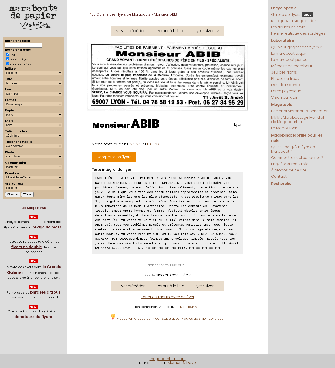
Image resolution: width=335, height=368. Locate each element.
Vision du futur (284, 97)
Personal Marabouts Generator (299, 111)
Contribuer (216, 318)
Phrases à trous (285, 78)
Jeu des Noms (284, 72)
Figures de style (194, 318)
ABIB (145, 124)
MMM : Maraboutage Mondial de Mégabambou (297, 119)
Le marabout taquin (289, 53)
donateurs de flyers (33, 316)
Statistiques (170, 318)
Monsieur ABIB (190, 306)
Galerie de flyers (292, 14)
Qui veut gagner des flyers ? (296, 47)
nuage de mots (47, 227)
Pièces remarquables (130, 318)
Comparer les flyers (113, 157)
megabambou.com (168, 358)
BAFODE (154, 144)
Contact (279, 176)
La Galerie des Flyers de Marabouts (121, 14)
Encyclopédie (284, 8)
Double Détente (285, 84)
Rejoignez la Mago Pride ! (293, 20)
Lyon (238, 124)
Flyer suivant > (206, 30)
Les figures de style (288, 27)
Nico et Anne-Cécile (174, 275)
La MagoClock (284, 128)
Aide (156, 318)
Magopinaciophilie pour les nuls (297, 138)
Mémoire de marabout (291, 66)
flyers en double (26, 247)
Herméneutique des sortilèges (298, 33)
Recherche (281, 183)
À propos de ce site (288, 170)
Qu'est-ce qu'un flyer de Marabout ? (293, 149)
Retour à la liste (170, 30)
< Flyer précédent (131, 30)
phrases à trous (45, 292)
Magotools (281, 104)
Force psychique (286, 91)
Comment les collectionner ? (297, 157)
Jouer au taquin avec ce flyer (167, 297)
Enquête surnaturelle (289, 164)
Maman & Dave (182, 362)
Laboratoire (282, 40)
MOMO (136, 144)
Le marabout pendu (289, 59)
